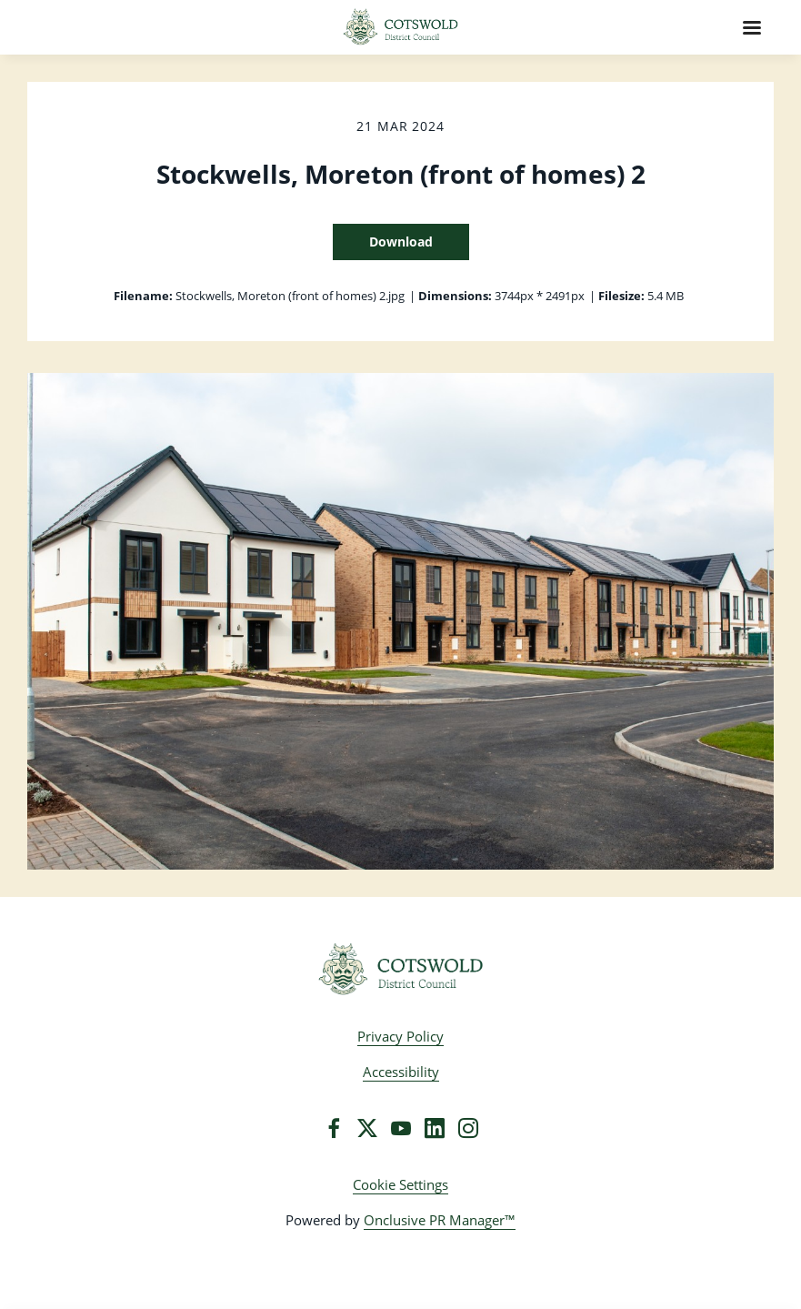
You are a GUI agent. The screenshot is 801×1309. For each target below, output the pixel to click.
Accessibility (401, 1071)
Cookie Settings (400, 1184)
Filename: (143, 295)
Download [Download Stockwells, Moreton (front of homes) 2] (401, 241)
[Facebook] (334, 1128)
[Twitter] (367, 1128)
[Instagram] (468, 1128)
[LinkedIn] (435, 1128)
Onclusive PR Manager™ (440, 1220)
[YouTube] (401, 1128)
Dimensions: (455, 295)
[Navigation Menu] (752, 27)
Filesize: (621, 295)
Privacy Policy (400, 1036)
